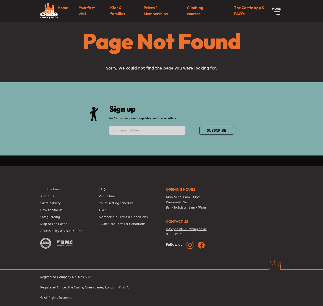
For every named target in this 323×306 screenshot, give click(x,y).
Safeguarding (50, 217)
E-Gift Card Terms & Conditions (122, 224)
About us (47, 196)
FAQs (103, 189)
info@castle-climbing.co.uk (186, 229)
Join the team (50, 189)
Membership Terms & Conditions (123, 217)
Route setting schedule (116, 203)
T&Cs (103, 210)
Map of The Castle (53, 224)
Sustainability (50, 203)
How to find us (51, 210)
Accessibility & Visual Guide (61, 231)
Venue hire (107, 196)
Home (63, 7)
